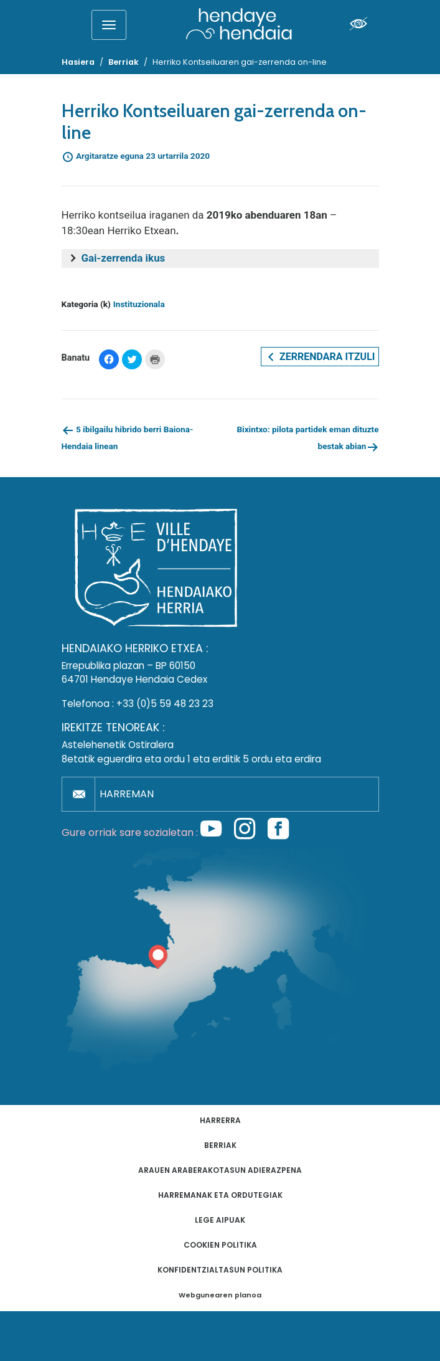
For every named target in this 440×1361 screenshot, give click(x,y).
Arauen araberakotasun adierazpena (220, 1170)
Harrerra (220, 1120)
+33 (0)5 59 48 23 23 (164, 703)
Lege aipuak (220, 1220)
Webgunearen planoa (220, 1295)
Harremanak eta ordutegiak (220, 1195)
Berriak (220, 1145)
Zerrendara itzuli (319, 357)
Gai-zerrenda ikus (124, 258)
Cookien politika (220, 1245)
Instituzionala (139, 304)
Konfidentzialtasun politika (220, 1269)
